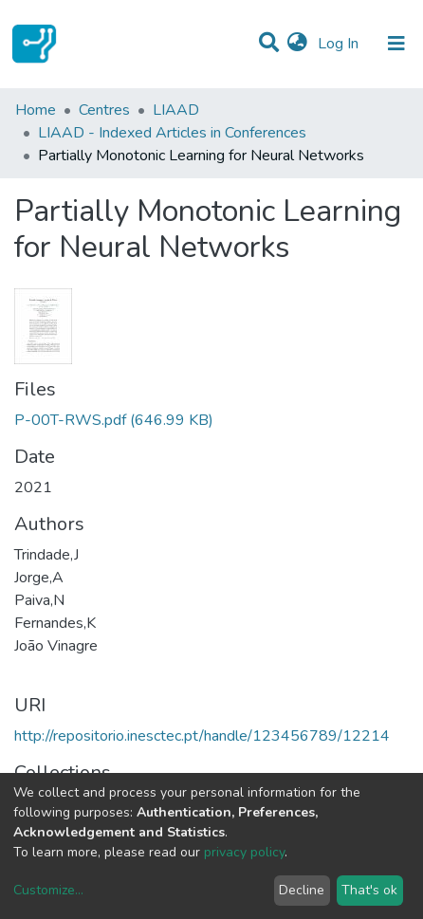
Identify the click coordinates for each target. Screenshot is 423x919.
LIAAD (176, 110)
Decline (301, 890)
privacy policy (244, 852)
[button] (297, 43)
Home (35, 110)
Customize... (48, 890)
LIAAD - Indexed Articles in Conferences (172, 132)
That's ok (369, 890)
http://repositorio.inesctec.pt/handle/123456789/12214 (202, 736)
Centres (104, 110)
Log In (340, 43)
